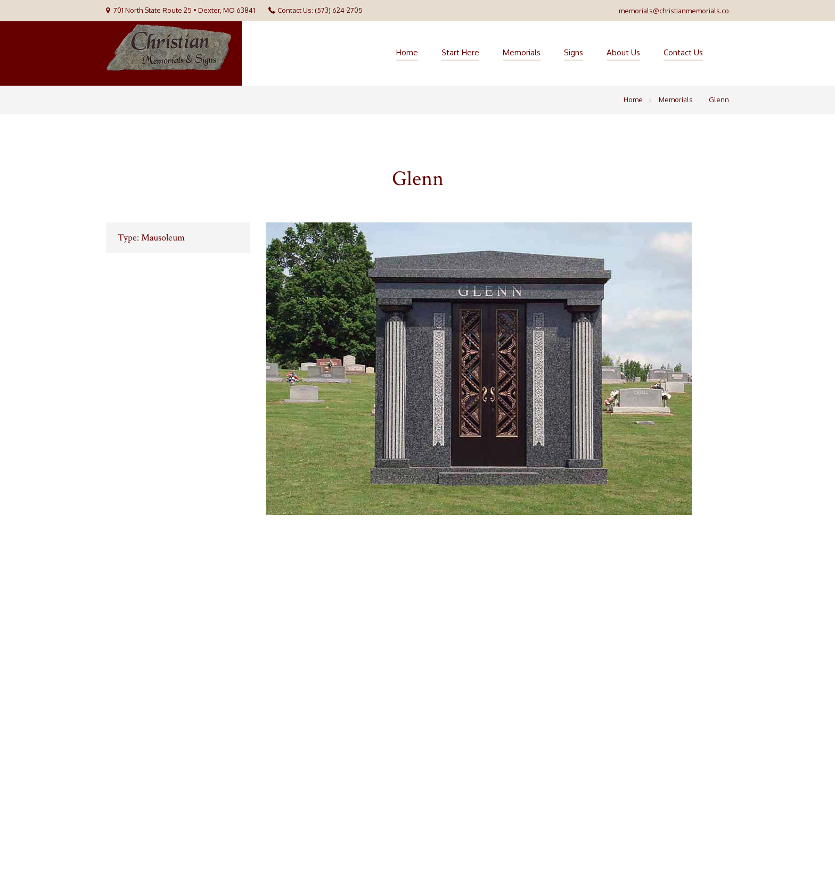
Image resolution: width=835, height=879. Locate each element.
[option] (497, 368)
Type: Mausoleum (151, 237)
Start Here (460, 52)
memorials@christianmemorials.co (674, 10)
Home (407, 52)
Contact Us (683, 52)
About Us (623, 52)
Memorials (522, 52)
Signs (573, 52)
